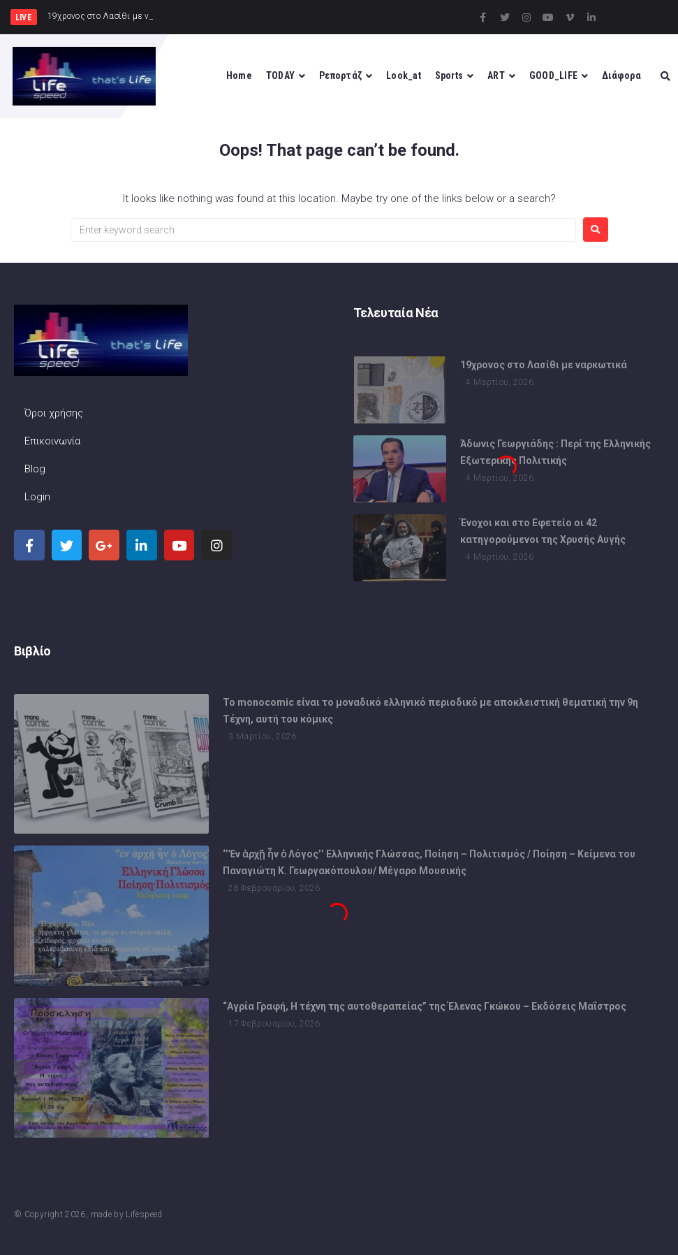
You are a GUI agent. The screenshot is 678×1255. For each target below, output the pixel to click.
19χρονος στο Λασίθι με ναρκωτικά (543, 364)
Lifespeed (144, 1214)
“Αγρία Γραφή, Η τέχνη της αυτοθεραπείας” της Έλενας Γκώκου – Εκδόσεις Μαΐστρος (424, 1006)
